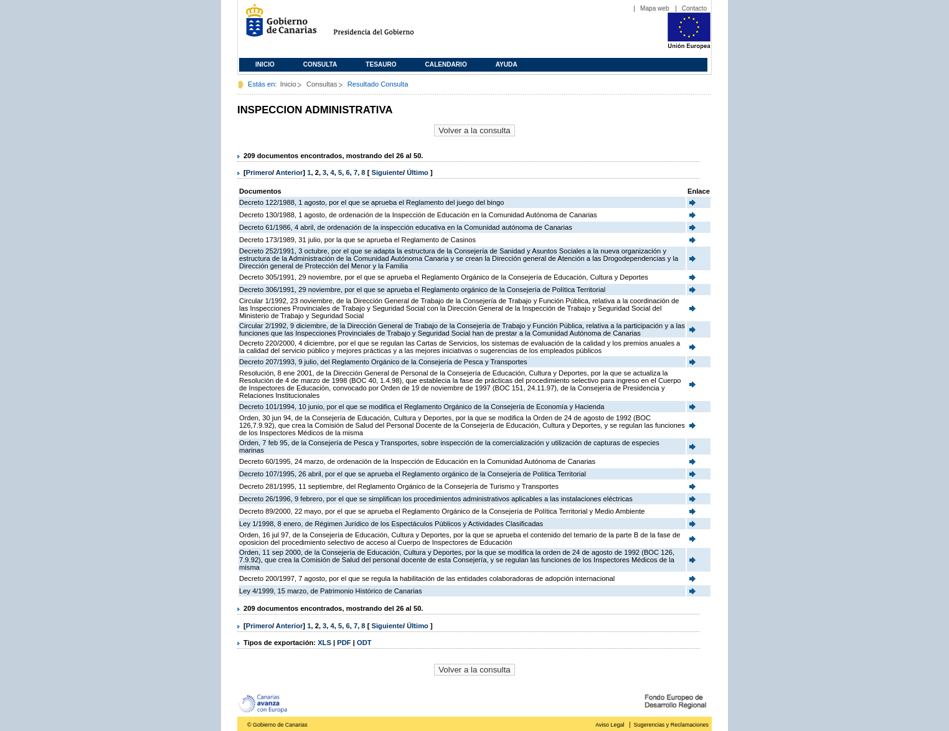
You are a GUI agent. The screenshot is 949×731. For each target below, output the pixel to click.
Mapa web (654, 8)
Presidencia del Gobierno (385, 25)
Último (418, 172)
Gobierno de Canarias (277, 25)
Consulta (320, 64)
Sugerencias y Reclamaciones (671, 725)
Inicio (265, 64)
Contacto (694, 8)
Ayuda (506, 64)
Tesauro (381, 64)
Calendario (446, 64)
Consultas (322, 84)
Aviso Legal (609, 725)
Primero (259, 172)
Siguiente (387, 172)
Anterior (289, 172)
